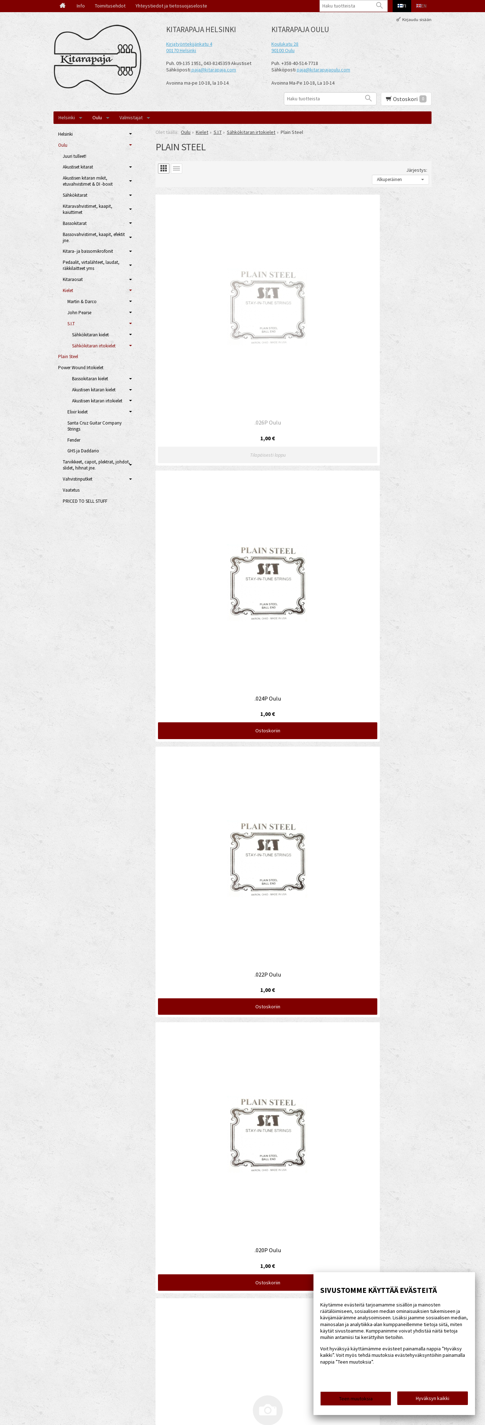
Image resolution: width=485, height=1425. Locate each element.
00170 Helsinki (181, 50)
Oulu (97, 117)
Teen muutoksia (356, 1401)
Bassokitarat (75, 223)
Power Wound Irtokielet (80, 368)
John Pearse (79, 313)
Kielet (68, 290)
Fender (73, 440)
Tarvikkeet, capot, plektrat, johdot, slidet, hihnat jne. (96, 465)
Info (81, 5)
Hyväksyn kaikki (432, 1400)
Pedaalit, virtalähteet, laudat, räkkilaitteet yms (91, 265)
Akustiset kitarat (78, 167)
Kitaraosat (73, 279)
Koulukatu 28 (284, 44)
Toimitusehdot (110, 5)
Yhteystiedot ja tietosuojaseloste (171, 5)
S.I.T (71, 324)
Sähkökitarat (75, 195)
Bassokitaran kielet (90, 379)
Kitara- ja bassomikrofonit (88, 251)
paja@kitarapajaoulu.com (323, 69)
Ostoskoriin (293, 319)
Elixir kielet (77, 412)
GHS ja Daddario (83, 451)
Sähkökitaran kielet (90, 335)
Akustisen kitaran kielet (94, 390)
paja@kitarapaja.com (214, 69)
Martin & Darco (82, 301)
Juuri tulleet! (74, 156)
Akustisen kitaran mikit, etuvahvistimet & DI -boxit (88, 181)
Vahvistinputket (77, 479)
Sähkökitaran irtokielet (94, 346)
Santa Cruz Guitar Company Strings (94, 426)
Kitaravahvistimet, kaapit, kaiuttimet (87, 209)
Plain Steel (68, 356)
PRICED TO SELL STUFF (85, 501)
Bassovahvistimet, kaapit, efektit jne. (94, 237)
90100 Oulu (283, 50)
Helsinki (66, 117)
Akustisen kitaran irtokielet (97, 401)
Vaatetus (71, 490)
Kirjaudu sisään (417, 19)
